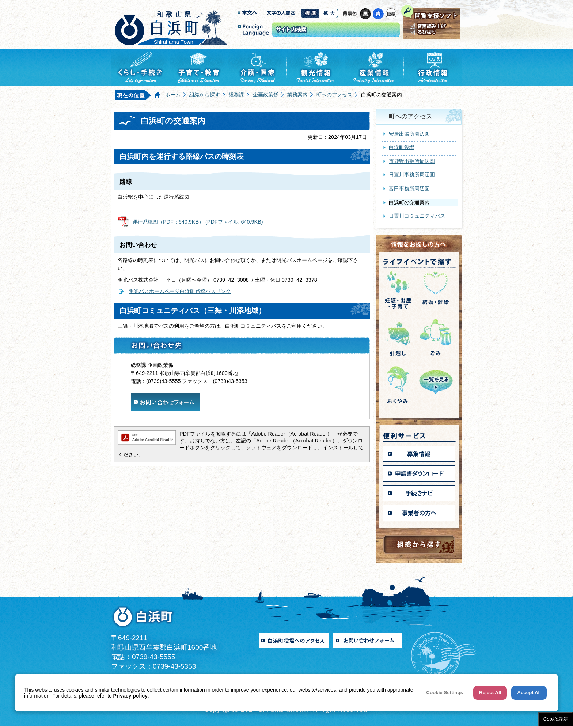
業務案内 (297, 95)
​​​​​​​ (165, 397)
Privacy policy (130, 696)
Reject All (490, 692)
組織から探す (204, 95)
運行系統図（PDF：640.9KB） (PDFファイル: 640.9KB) (197, 222)
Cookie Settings (444, 692)
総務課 (236, 95)
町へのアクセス (334, 95)
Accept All (529, 692)
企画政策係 (265, 95)
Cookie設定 (555, 719)
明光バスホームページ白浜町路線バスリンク (180, 291)
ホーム (173, 95)
